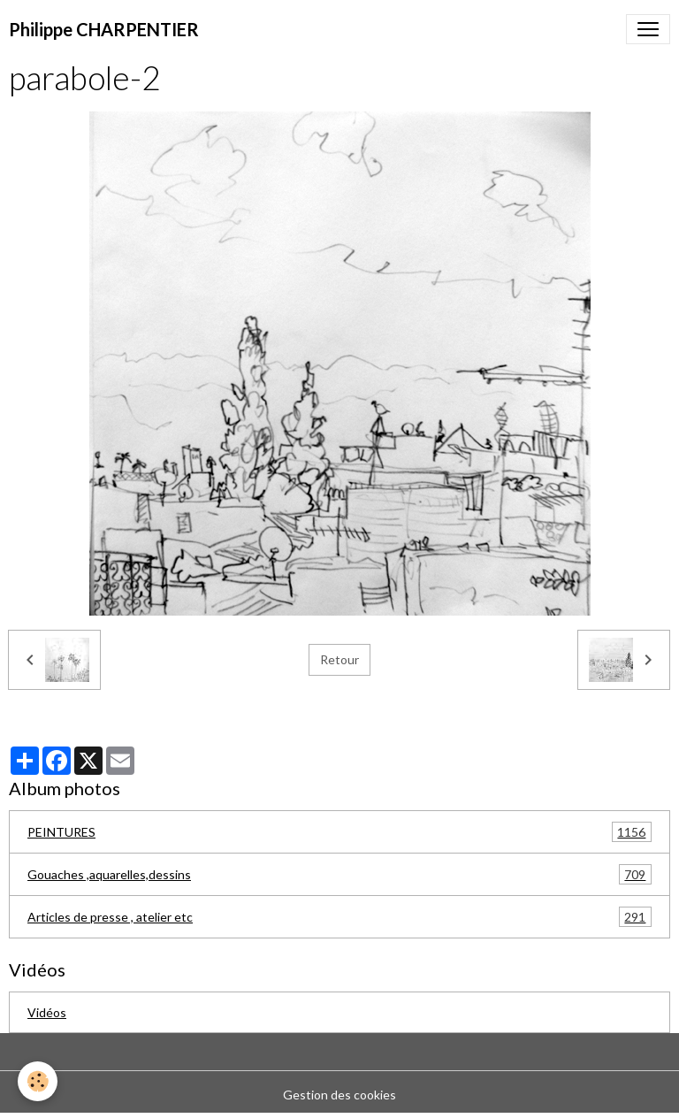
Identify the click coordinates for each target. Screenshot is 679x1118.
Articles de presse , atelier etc (339, 917)
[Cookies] (37, 1081)
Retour (339, 659)
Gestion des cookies (339, 1094)
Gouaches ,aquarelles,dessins (339, 874)
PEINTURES (339, 832)
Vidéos (46, 1012)
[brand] (104, 29)
